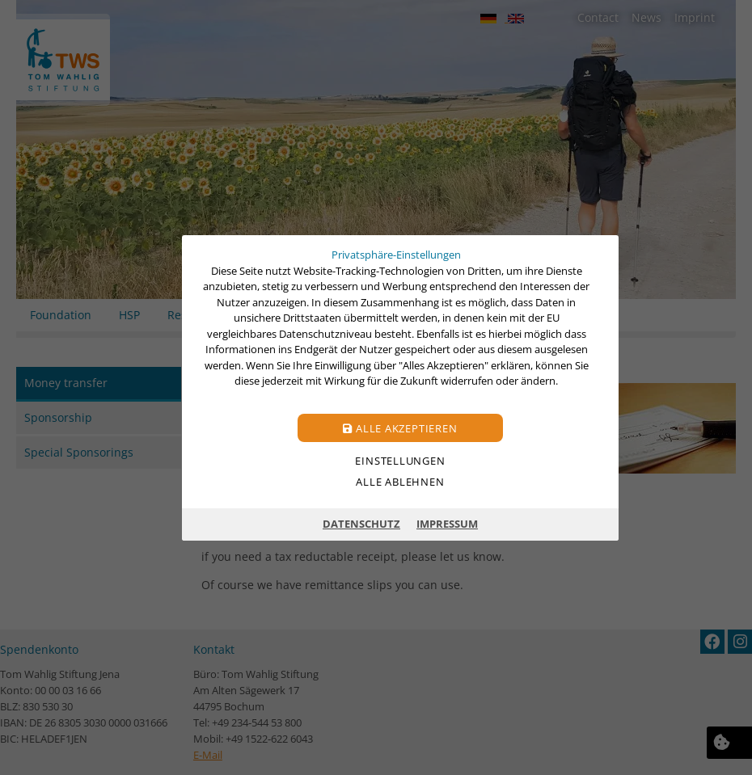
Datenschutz (361, 523)
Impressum (447, 523)
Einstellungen (400, 460)
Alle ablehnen (400, 481)
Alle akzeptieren (400, 427)
